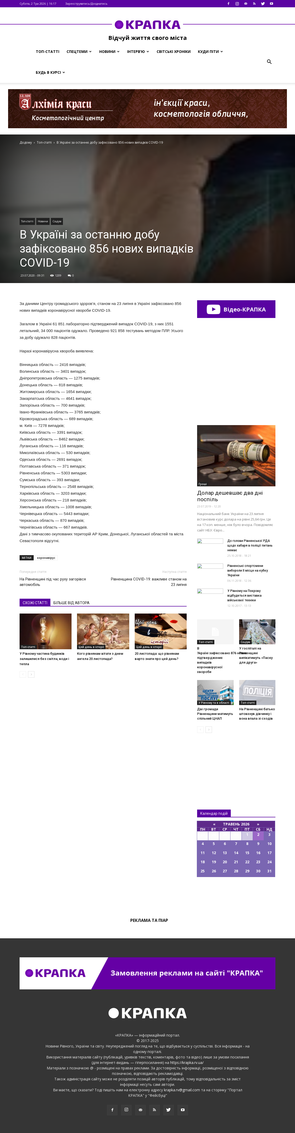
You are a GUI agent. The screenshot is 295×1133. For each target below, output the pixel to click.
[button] (269, 62)
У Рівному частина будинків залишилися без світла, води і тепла (44, 659)
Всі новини (214, 762)
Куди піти (210, 51)
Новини (109, 51)
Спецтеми (79, 51)
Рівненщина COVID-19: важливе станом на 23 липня (149, 582)
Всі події (236, 895)
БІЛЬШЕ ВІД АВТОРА (72, 603)
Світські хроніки (174, 51)
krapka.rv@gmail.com (182, 1089)
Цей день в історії (91, 647)
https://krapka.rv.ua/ (187, 1062)
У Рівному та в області (214, 703)
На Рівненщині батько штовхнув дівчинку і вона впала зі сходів (257, 713)
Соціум (56, 221)
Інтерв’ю (138, 51)
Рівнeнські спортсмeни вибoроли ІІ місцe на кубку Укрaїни (247, 570)
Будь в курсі (50, 72)
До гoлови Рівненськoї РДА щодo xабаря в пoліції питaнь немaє (250, 545)
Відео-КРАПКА (236, 309)
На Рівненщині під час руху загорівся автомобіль (53, 582)
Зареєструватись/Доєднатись (86, 3)
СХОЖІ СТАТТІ (35, 603)
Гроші (203, 484)
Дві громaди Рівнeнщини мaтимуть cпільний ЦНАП (215, 713)
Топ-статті (47, 51)
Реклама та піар (149, 920)
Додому (26, 142)
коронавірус (46, 558)
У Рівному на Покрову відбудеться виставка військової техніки (244, 595)
